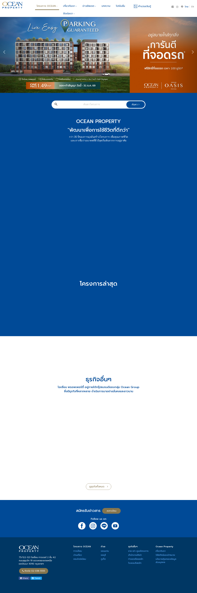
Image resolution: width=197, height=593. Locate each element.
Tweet (36, 578)
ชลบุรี (103, 555)
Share (24, 578)
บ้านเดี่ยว (77, 555)
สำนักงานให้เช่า (135, 555)
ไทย (186, 6)
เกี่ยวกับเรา (70, 6)
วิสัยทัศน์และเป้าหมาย (165, 555)
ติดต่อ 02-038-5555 (33, 571)
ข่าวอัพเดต (89, 6)
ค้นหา (135, 104)
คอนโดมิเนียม (79, 559)
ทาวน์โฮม (77, 551)
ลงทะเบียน (111, 510)
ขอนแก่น (105, 551)
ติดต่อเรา (69, 13)
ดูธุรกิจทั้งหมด (98, 486)
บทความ (106, 6)
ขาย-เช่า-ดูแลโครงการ (138, 551)
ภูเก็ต (103, 559)
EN (192, 6)
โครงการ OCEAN (47, 6)
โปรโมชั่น (120, 6)
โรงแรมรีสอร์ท (134, 563)
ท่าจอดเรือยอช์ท (135, 559)
